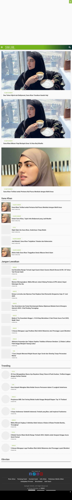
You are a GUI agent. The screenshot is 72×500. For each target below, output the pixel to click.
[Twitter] (34, 474)
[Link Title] (2, 47)
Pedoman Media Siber (56, 479)
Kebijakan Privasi (27, 481)
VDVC (43, 488)
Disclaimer (39, 481)
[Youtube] (41, 474)
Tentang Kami (22, 479)
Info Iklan (43, 479)
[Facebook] (30, 474)
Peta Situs (11, 479)
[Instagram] (37, 474)
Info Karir (48, 481)
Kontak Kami (33, 479)
